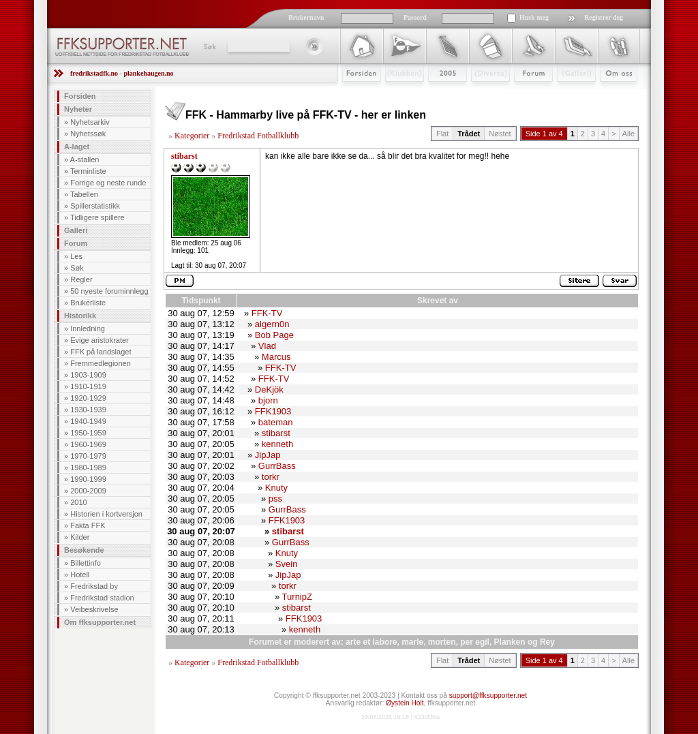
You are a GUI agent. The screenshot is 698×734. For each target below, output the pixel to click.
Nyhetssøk (88, 133)
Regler (81, 279)
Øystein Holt (404, 703)
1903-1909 (88, 375)
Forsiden (355, 93)
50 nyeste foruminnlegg (109, 291)
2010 (78, 502)
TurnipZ (297, 597)
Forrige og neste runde (108, 183)
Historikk (80, 315)
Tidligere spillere (97, 217)
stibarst (184, 156)
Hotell (79, 574)
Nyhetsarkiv (89, 122)
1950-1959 (88, 433)
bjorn (268, 400)
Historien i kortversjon (106, 514)
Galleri (567, 93)
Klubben (398, 93)
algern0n (272, 324)
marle (412, 642)
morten (442, 642)
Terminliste (88, 171)
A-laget (76, 146)
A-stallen (85, 159)
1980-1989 (88, 467)
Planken (510, 642)
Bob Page (274, 335)
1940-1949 (88, 421)
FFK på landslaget (100, 352)
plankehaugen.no (148, 73)
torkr (270, 477)
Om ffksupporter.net (100, 622)
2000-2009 (88, 491)
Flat (442, 133)
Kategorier (191, 135)
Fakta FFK (87, 525)
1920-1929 (88, 398)
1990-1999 (88, 479)
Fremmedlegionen (100, 363)
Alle (628, 133)
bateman (275, 422)
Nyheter (78, 109)
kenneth (277, 444)
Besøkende (84, 550)
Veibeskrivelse (94, 609)
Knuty (276, 488)
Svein (286, 564)
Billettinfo (85, 563)
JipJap (268, 455)
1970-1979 (88, 456)
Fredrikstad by (94, 586)
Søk (209, 46)
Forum (524, 93)
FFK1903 (273, 411)
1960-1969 (88, 444)
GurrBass (277, 466)
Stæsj (479, 93)
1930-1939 (88, 410)
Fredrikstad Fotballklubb (258, 135)
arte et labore (371, 642)
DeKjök (269, 389)
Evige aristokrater (99, 340)
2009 (435, 93)
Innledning (87, 328)
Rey (547, 642)
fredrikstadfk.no (94, 73)
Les (76, 256)
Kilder (79, 537)
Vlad (267, 346)
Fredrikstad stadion (102, 598)
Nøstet (500, 133)
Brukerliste (88, 303)
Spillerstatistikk (95, 206)
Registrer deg (603, 17)
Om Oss (613, 93)
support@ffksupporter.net (488, 695)
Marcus (276, 357)
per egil (474, 642)
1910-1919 (88, 386)
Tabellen (84, 194)
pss (275, 498)
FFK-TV (267, 313)
